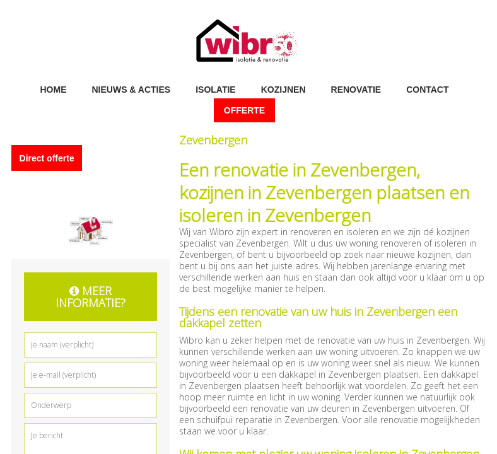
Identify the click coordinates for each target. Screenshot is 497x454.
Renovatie (356, 89)
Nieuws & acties (130, 89)
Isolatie (216, 89)
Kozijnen (283, 89)
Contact (427, 89)
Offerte (244, 110)
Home (53, 89)
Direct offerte (47, 158)
